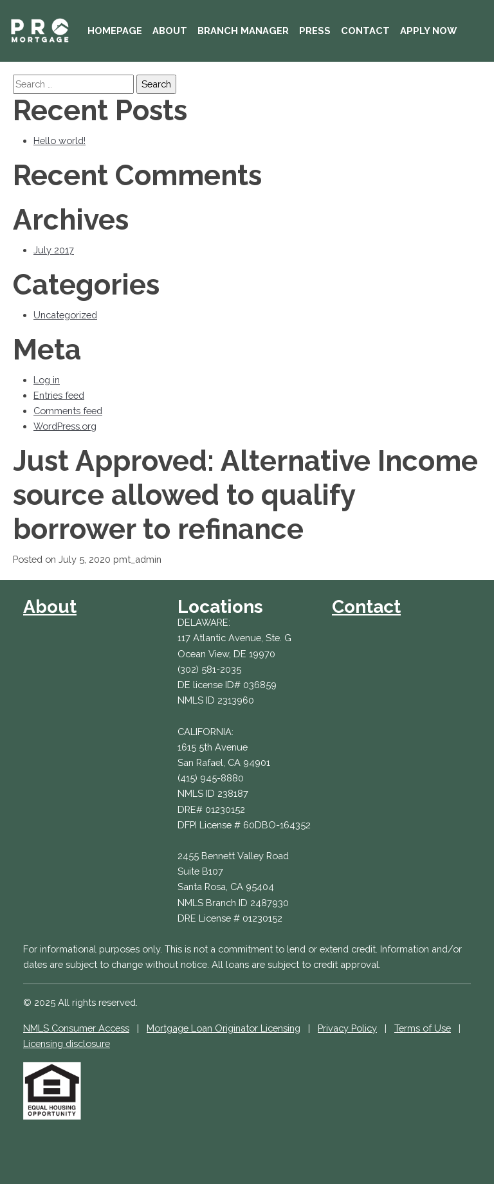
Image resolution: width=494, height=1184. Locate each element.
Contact (365, 30)
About (169, 30)
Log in (46, 379)
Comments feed (67, 410)
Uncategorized (65, 314)
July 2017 (53, 249)
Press (315, 30)
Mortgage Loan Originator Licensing (223, 1028)
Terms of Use (422, 1028)
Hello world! (59, 140)
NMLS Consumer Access (76, 1028)
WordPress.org (64, 426)
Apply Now (428, 30)
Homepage (114, 30)
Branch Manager (243, 30)
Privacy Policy (347, 1028)
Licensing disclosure (66, 1043)
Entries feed (58, 395)
